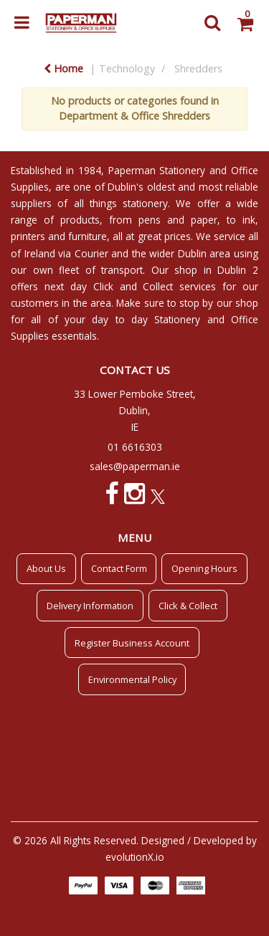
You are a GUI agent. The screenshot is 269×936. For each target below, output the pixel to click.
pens (149, 219)
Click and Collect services (155, 286)
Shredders (198, 68)
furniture (87, 236)
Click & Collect (188, 605)
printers (28, 236)
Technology (127, 68)
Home (63, 68)
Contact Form (119, 568)
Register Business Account (132, 642)
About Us (46, 568)
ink (248, 219)
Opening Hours (204, 568)
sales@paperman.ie (135, 466)
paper (204, 219)
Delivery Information (90, 605)
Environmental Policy (132, 679)
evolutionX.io (134, 857)
